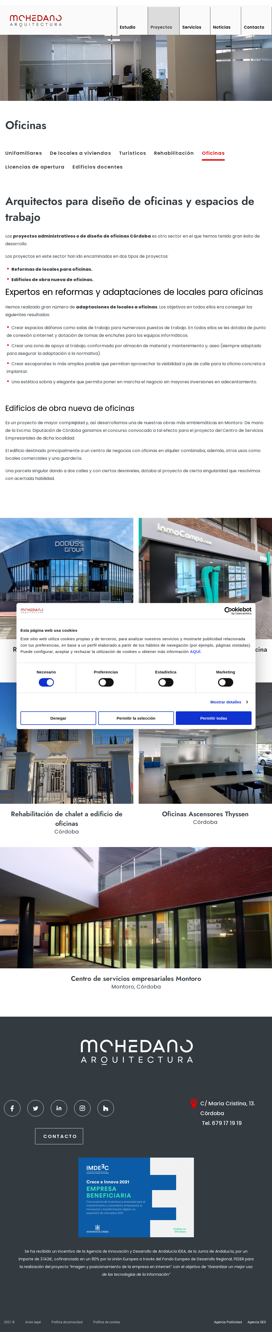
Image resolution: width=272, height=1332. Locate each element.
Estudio (127, 27)
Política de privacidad (67, 1322)
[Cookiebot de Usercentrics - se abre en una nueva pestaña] (228, 611)
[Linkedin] (59, 1108)
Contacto (254, 27)
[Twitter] (35, 1108)
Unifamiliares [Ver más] (23, 153)
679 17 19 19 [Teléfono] (227, 1123)
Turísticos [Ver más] (132, 153)
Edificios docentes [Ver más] (98, 167)
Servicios (191, 27)
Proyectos (161, 27)
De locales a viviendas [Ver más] (80, 153)
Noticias (222, 27)
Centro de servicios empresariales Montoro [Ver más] (136, 978)
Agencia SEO (257, 1322)
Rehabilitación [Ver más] (174, 153)
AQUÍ (195, 651)
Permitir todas (213, 718)
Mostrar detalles (225, 702)
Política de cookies (106, 1322)
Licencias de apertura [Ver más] (35, 167)
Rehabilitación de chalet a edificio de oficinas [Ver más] (66, 818)
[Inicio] (35, 20)
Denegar (58, 718)
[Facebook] (12, 1108)
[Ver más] (66, 578)
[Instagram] (82, 1108)
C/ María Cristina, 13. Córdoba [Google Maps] (227, 1108)
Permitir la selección (136, 718)
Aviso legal (33, 1322)
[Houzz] (105, 1108)
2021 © (9, 1322)
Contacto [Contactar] (60, 1136)
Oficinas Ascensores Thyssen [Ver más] (205, 814)
